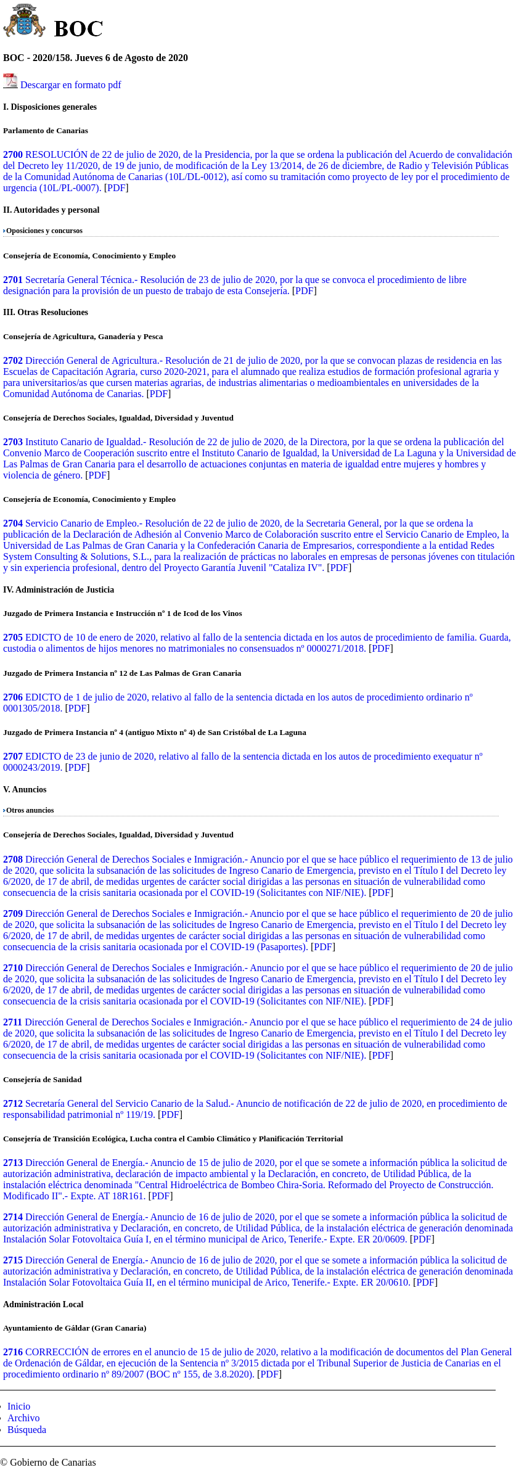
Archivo (23, 1418)
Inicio (18, 1406)
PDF (116, 188)
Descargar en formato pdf (70, 85)
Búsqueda (26, 1429)
